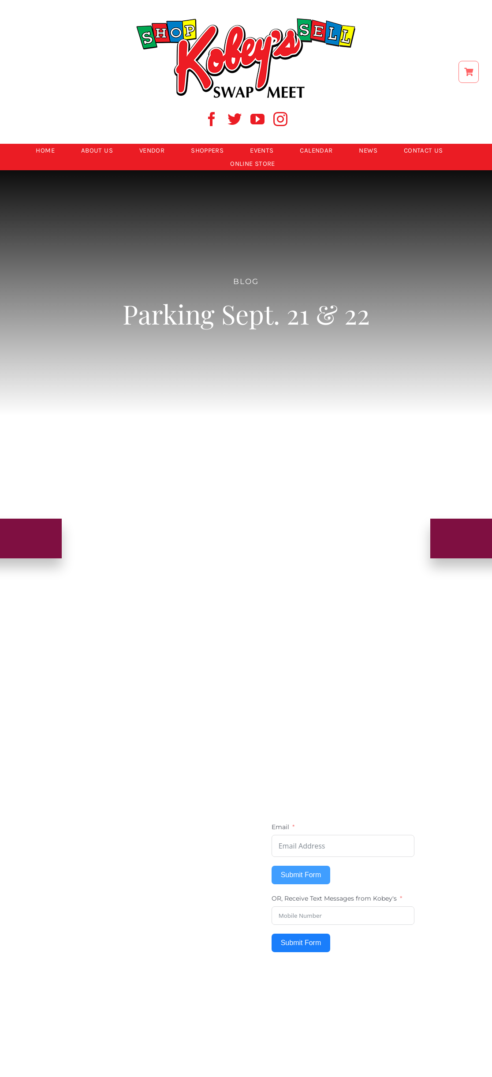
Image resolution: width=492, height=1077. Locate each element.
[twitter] (234, 119)
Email (280, 827)
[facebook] (212, 119)
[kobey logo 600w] (246, 612)
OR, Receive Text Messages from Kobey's (334, 898)
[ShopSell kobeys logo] (246, 21)
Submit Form (301, 875)
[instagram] (280, 119)
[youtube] (257, 119)
